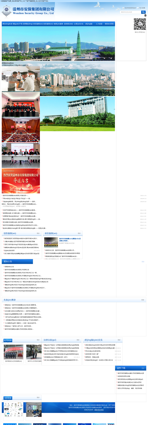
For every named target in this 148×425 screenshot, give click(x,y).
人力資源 (99, 24)
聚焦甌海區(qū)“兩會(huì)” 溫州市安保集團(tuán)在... (61, 256)
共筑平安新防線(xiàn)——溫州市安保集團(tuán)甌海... (19, 210)
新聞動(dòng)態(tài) (28, 24)
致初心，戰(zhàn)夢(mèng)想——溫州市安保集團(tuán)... (19, 204)
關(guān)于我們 (17, 24)
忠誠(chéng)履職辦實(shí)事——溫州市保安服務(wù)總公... (22, 314)
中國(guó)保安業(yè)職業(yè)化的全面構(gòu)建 (99, 348)
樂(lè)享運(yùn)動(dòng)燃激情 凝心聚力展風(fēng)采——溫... (21, 219)
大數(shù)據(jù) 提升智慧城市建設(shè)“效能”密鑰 (19, 241)
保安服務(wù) (38, 24)
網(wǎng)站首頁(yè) (7, 24)
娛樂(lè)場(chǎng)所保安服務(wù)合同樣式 (130, 385)
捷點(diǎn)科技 (99, 410)
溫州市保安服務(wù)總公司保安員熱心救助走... (19, 329)
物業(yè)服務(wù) (58, 24)
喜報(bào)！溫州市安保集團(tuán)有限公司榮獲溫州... (21, 308)
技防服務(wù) (48, 24)
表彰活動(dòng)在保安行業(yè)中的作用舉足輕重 (99, 345)
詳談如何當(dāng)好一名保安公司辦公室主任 (98, 360)
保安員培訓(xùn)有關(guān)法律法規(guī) (130, 379)
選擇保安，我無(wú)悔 (91, 357)
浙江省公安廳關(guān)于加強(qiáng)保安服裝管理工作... (61, 360)
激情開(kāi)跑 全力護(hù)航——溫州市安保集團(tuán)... (19, 213)
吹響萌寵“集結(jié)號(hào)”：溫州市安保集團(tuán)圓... (19, 216)
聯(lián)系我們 (109, 24)
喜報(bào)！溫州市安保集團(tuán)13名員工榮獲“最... (20, 305)
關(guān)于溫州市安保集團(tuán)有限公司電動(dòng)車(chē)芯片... (25, 288)
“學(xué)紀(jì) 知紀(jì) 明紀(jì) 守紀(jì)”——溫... (16, 198)
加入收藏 (142, 8)
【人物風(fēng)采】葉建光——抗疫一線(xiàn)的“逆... (20, 323)
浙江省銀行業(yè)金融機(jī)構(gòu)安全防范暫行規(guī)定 (21, 253)
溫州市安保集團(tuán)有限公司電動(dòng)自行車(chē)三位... (23, 276)
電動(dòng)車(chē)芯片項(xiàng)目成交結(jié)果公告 (20, 285)
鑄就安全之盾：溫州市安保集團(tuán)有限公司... (59, 250)
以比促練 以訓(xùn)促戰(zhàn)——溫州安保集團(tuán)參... (22, 311)
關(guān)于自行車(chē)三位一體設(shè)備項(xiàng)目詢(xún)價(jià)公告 (26, 282)
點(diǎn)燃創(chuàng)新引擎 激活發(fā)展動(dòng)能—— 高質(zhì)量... (24, 228)
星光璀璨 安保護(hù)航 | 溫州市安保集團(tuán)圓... (18, 222)
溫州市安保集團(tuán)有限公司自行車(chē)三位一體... (21, 273)
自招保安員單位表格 (123, 376)
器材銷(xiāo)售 (68, 24)
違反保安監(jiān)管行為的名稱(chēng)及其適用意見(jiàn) (61, 354)
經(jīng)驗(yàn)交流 (88, 24)
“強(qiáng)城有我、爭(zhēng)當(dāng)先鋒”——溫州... (19, 201)
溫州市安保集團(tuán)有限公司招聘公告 (16, 269)
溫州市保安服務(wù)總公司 (27, 11)
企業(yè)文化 (78, 24)
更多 (38, 233)
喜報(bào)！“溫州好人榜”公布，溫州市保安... (18, 326)
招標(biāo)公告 (9, 266)
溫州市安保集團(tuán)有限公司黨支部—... (15, 195)
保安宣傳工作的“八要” (91, 354)
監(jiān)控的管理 (8, 250)
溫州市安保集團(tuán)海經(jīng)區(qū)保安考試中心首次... (20, 225)
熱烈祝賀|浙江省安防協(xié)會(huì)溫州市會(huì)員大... (20, 238)
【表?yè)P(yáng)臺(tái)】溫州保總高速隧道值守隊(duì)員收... (23, 317)
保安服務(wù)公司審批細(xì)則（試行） (55, 357)
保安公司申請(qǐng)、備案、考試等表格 (129, 388)
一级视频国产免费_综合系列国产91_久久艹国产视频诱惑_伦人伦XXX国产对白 (24, 1)
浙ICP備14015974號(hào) (111, 407)
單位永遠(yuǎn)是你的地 (92, 351)
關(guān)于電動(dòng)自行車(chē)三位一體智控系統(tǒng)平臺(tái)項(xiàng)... (28, 279)
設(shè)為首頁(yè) (130, 8)
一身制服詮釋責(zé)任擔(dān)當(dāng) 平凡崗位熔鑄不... (22, 320)
